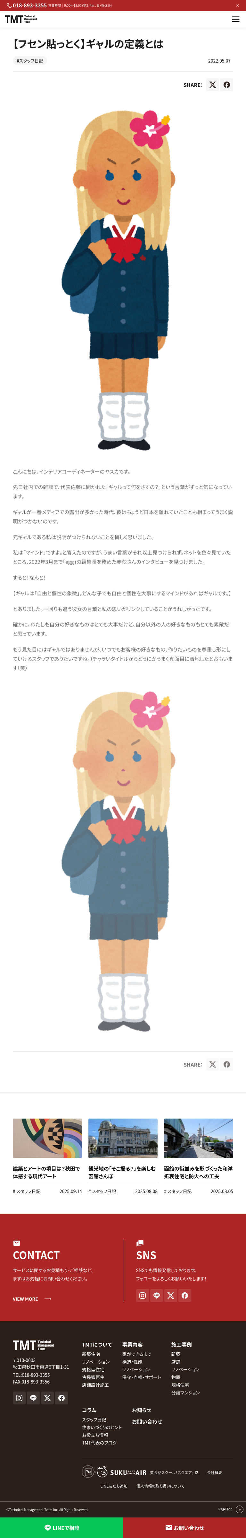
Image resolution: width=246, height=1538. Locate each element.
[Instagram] (142, 1295)
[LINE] (156, 1295)
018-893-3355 (26, 5)
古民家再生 (93, 1377)
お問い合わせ (147, 1421)
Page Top (230, 1509)
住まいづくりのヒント (102, 1427)
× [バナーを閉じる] (238, 5)
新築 (175, 1354)
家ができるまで (136, 1354)
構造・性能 (132, 1361)
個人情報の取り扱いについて (160, 1486)
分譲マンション (185, 1392)
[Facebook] (226, 86)
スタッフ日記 (28, 1191)
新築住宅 (91, 1354)
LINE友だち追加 (114, 1486)
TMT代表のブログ (99, 1442)
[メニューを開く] (236, 19)
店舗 (175, 1361)
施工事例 (181, 1344)
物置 (175, 1377)
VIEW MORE (25, 1299)
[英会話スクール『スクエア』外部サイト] (140, 1472)
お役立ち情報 (95, 1435)
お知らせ (141, 1410)
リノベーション (96, 1361)
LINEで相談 (61, 1528)
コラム (89, 1410)
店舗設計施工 (95, 1385)
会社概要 (214, 1472)
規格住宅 (180, 1385)
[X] (212, 86)
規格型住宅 (93, 1369)
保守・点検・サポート (141, 1377)
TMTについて (97, 1344)
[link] (47, 1156)
